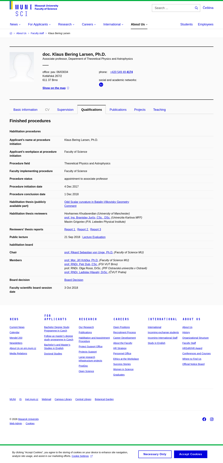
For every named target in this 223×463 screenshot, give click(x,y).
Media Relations (18, 353)
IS (20, 399)
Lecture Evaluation (94, 237)
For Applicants (55, 317)
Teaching (159, 109)
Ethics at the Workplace (126, 358)
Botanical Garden (104, 399)
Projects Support (88, 351)
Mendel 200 (16, 337)
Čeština (208, 8)
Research (88, 319)
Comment (70, 205)
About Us (191, 319)
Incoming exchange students (163, 332)
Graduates (119, 374)
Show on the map (56, 88)
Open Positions (121, 327)
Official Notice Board (193, 364)
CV (47, 109)
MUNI (13, 399)
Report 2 (83, 229)
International (162, 319)
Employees (205, 24)
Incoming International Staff (162, 337)
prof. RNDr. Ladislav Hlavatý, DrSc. (86, 272)
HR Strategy (119, 348)
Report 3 (95, 229)
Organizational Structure (195, 337)
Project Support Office (91, 346)
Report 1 (70, 229)
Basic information (25, 109)
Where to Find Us (191, 358)
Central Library (83, 399)
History (186, 332)
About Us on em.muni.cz (23, 348)
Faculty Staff (189, 343)
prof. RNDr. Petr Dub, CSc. (81, 264)
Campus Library (63, 399)
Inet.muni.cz (31, 399)
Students (186, 24)
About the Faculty (122, 343)
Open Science (86, 371)
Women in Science (123, 369)
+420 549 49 (121, 72)
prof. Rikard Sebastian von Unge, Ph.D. (88, 252)
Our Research (86, 327)
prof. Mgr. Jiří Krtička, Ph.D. (81, 260)
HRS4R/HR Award (192, 348)
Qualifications (91, 109)
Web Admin (16, 423)
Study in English (156, 343)
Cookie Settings (82, 457)
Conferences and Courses (196, 353)
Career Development (124, 337)
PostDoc (83, 365)
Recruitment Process (124, 332)
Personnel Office (122, 353)
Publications (118, 109)
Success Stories (122, 364)
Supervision (65, 109)
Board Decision (73, 279)
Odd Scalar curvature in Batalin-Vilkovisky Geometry (96, 201)
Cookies (30, 423)
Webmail (46, 399)
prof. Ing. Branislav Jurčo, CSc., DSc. (87, 217)
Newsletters (16, 343)
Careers (121, 319)
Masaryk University (28, 419)
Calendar (15, 332)
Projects (139, 109)
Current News (17, 327)
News (14, 319)
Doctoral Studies (53, 353)
